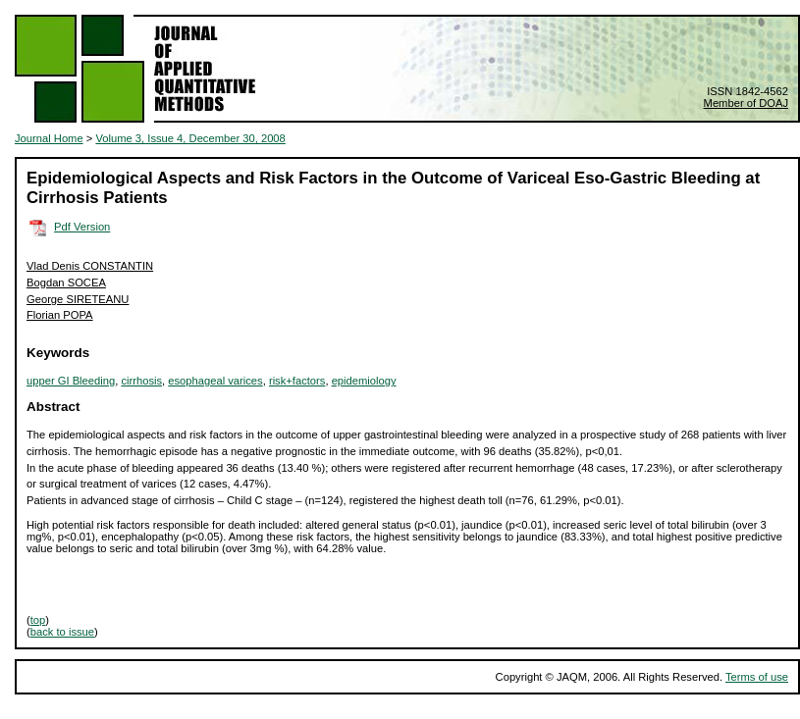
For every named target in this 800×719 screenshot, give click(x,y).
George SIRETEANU (78, 299)
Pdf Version (82, 226)
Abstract (53, 406)
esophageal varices (215, 380)
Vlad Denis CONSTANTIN (90, 266)
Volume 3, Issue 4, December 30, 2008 (190, 138)
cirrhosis (141, 380)
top (38, 620)
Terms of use (756, 677)
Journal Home (49, 138)
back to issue (62, 632)
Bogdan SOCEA (66, 282)
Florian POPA (60, 315)
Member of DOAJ (746, 103)
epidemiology (364, 380)
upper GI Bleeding (71, 380)
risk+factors (297, 380)
